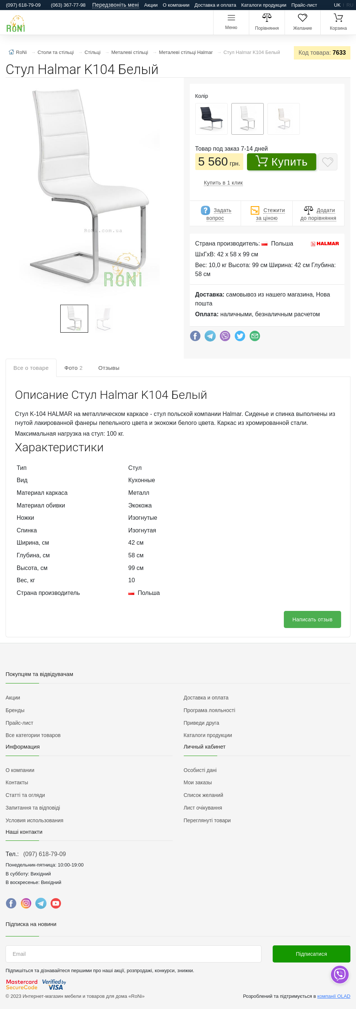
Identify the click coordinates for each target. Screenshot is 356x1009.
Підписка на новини (31, 924)
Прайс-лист (304, 5)
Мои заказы (198, 782)
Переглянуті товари (207, 820)
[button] (88, 192)
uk (337, 5)
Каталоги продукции (263, 5)
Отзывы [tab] (108, 368)
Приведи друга (201, 723)
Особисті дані (200, 770)
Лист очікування (203, 808)
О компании (176, 5)
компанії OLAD (333, 996)
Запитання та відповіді (33, 808)
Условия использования (34, 820)
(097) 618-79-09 (44, 854)
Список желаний (203, 795)
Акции (151, 5)
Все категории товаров (33, 735)
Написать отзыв (312, 619)
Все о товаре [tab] (31, 368)
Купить (282, 161)
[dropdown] (339, 975)
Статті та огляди (25, 795)
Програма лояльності (209, 710)
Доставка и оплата (215, 5)
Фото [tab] (73, 368)
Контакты (17, 782)
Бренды (15, 710)
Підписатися (311, 954)
